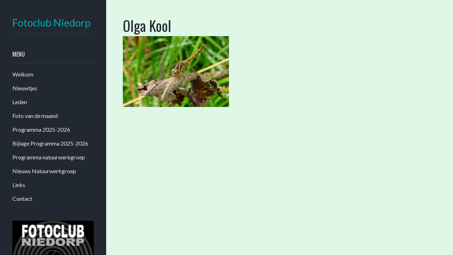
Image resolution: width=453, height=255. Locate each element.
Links (18, 184)
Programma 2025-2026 (41, 129)
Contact (22, 198)
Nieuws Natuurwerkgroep (44, 171)
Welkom (22, 74)
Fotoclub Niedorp (51, 23)
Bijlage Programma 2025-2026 (50, 143)
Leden (19, 101)
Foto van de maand (35, 115)
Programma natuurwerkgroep (48, 157)
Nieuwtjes (24, 88)
